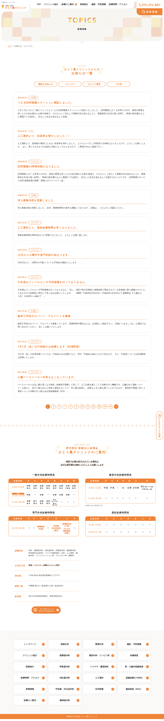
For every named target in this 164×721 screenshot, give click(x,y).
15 (110, 406)
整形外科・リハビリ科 (99, 657)
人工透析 (99, 680)
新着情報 (30, 691)
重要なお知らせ (45, 84)
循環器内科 (65, 657)
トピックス (70, 84)
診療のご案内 (68, 4)
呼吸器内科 (65, 668)
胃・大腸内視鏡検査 (134, 668)
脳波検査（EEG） (134, 691)
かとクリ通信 (94, 84)
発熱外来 (65, 646)
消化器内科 (65, 680)
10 (82, 406)
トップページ (30, 646)
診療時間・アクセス (118, 4)
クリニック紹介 (51, 4)
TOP (39, 4)
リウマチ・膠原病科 (99, 668)
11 (88, 406)
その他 (118, 84)
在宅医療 (99, 691)
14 (105, 406)
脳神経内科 (65, 702)
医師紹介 (84, 4)
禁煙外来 (99, 646)
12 (93, 406)
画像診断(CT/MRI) (134, 680)
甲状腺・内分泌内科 (64, 691)
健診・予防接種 (98, 4)
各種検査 (134, 657)
